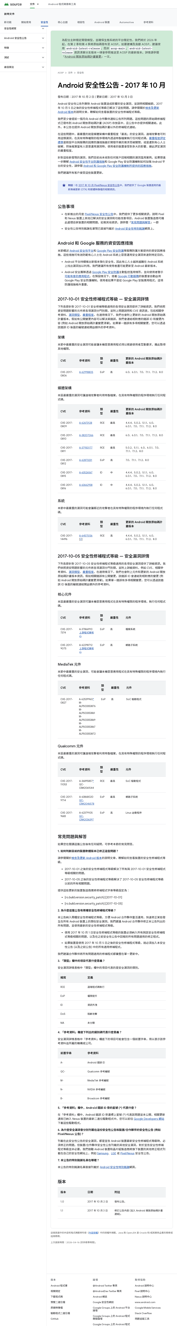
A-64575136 (85, 535)
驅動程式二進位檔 (60, 1313)
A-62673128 (85, 422)
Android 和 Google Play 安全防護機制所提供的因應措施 (117, 166)
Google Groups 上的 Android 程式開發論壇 (111, 1317)
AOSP (61, 72)
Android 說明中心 (144, 1285)
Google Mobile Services (148, 1307)
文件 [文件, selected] (32, 4)
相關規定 (55, 1291)
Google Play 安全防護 (110, 251)
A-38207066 (86, 435)
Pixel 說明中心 (142, 1291)
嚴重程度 (88, 315)
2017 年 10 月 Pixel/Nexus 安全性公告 (99, 185)
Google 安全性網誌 (103, 1302)
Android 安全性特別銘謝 (130, 228)
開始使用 (26, 22)
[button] (20, 28)
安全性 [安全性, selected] (44, 22)
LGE (113, 1153)
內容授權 (93, 1232)
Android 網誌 (100, 1296)
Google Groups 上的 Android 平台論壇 (111, 1309)
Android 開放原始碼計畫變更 (83, 56)
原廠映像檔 (57, 1307)
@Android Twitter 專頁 (105, 1285)
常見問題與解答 (140, 222)
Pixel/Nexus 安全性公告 (99, 214)
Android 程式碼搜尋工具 (62, 4)
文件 (70, 72)
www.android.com (145, 1302)
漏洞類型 (74, 315)
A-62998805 (86, 372)
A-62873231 (85, 460)
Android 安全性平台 (81, 251)
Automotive (126, 22)
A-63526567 (85, 472)
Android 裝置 (102, 22)
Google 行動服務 (128, 276)
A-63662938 (85, 485)
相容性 (81, 22)
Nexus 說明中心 (143, 1296)
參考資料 (148, 22)
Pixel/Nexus (127, 1153)
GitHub (54, 1318)
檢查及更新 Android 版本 (87, 858)
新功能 (8, 22)
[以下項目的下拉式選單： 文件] (39, 4)
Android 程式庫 (59, 1285)
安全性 (80, 72)
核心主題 (63, 22)
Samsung (102, 1153)
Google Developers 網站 (149, 1119)
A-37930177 (85, 447)
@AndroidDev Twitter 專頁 (107, 1291)
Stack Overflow (143, 1313)
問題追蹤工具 (142, 1318)
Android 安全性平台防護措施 (87, 162)
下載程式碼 (57, 1296)
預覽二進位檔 (58, 1302)
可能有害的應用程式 (77, 276)
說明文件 (9, 14)
